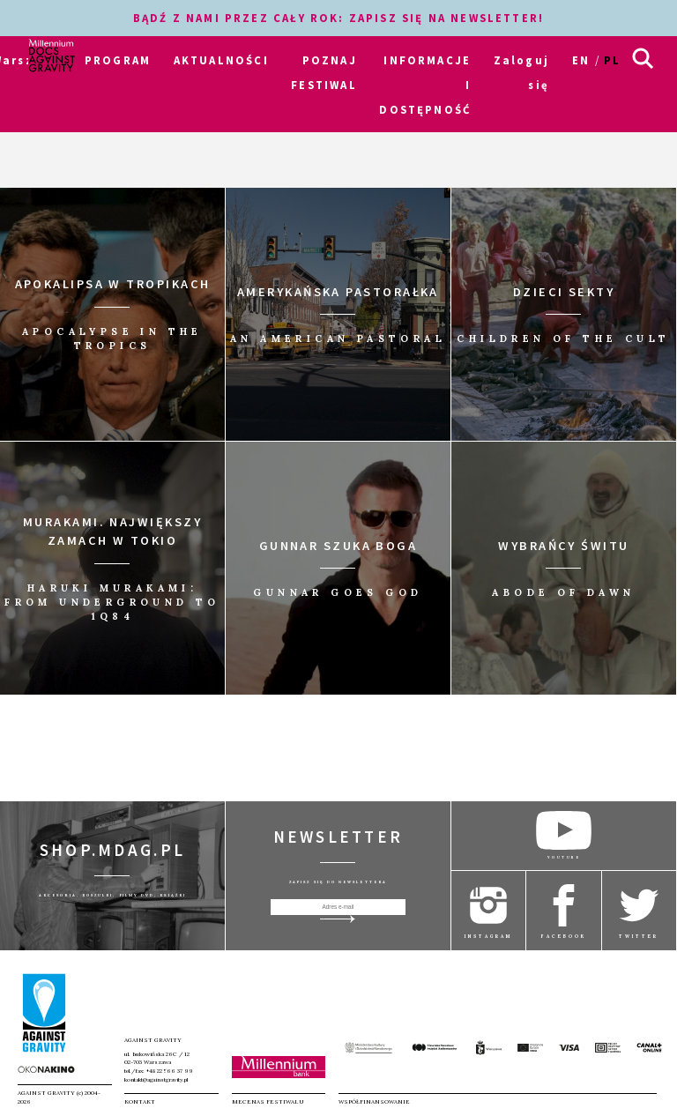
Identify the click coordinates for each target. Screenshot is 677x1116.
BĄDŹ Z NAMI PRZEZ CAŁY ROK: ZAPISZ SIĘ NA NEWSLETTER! (338, 18)
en (581, 60)
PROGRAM (118, 60)
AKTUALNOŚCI (221, 60)
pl (612, 60)
